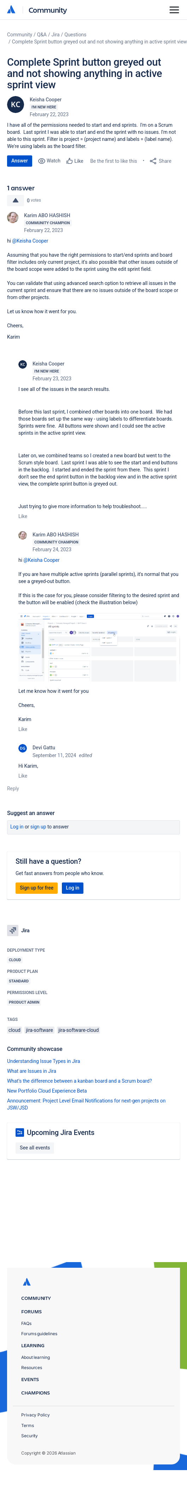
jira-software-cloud (78, 1030)
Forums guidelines (39, 1333)
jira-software (39, 1030)
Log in (17, 827)
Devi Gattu (44, 747)
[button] (99, 647)
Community (48, 10)
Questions (75, 34)
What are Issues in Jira (31, 1071)
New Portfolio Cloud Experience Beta (47, 1091)
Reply (13, 788)
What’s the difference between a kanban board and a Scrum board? (79, 1081)
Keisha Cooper (46, 99)
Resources (31, 1367)
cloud (14, 1030)
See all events (35, 1148)
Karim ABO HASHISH (47, 215)
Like (22, 516)
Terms (27, 1425)
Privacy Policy (35, 1414)
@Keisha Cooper (30, 241)
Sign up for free (36, 888)
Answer (19, 161)
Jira (56, 34)
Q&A (42, 34)
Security (29, 1435)
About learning (35, 1357)
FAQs (26, 1323)
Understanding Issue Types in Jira (43, 1061)
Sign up (38, 827)
